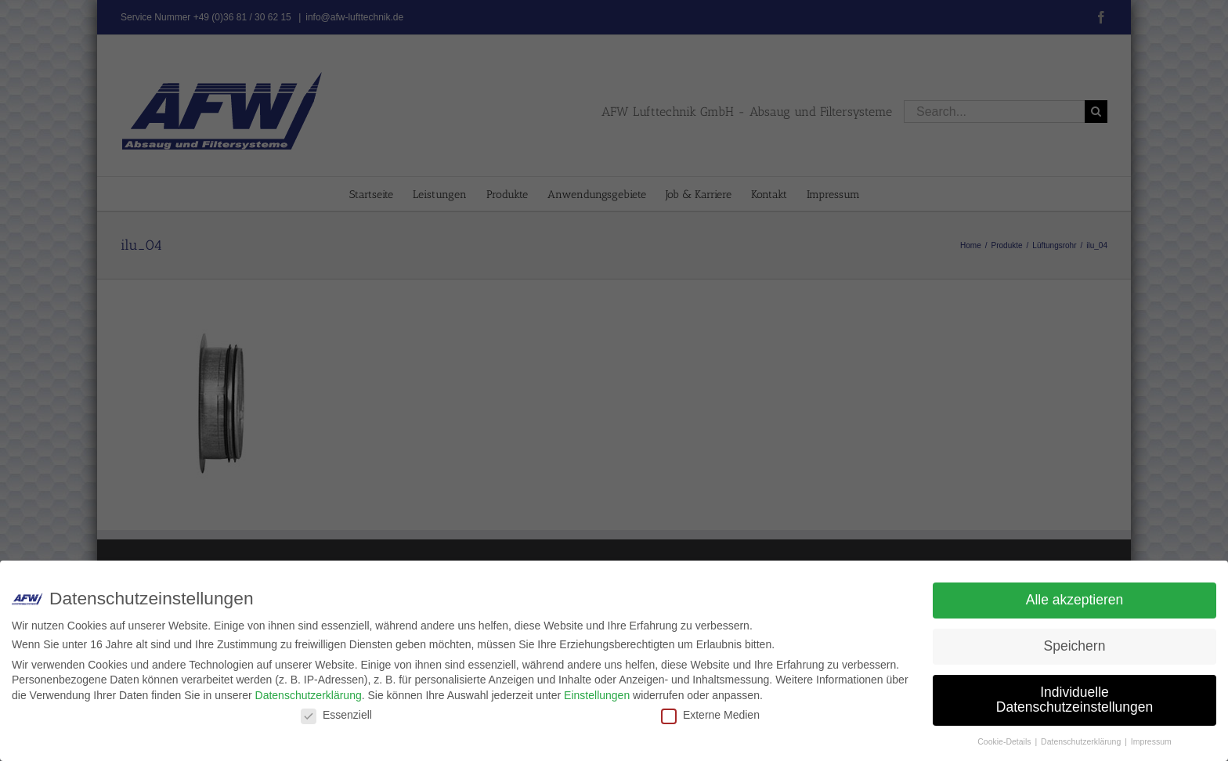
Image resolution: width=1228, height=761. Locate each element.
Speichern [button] (1075, 646)
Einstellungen (597, 695)
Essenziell (336, 715)
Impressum (1151, 741)
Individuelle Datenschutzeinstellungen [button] (1074, 700)
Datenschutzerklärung (308, 695)
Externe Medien (710, 715)
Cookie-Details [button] (1005, 741)
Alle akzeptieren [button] (1075, 600)
